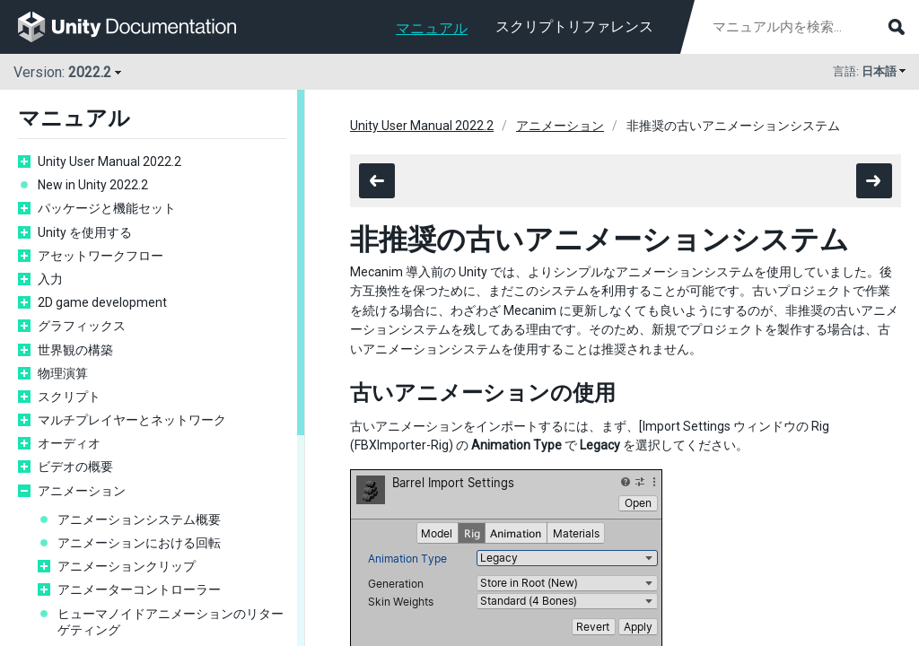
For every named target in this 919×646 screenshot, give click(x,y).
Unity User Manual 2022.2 (109, 161)
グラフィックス (82, 326)
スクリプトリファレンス (574, 26)
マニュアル (432, 28)
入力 (50, 279)
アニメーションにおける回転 (139, 543)
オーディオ (69, 443)
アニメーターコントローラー (139, 589)
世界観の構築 (75, 350)
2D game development (102, 302)
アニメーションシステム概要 (139, 519)
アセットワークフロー (100, 256)
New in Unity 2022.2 (93, 185)
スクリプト (69, 396)
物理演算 (63, 373)
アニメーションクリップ (126, 566)
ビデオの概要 (75, 466)
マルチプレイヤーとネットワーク (132, 420)
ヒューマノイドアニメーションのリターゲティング (170, 622)
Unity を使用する (85, 232)
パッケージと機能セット (107, 208)
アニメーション (82, 491)
